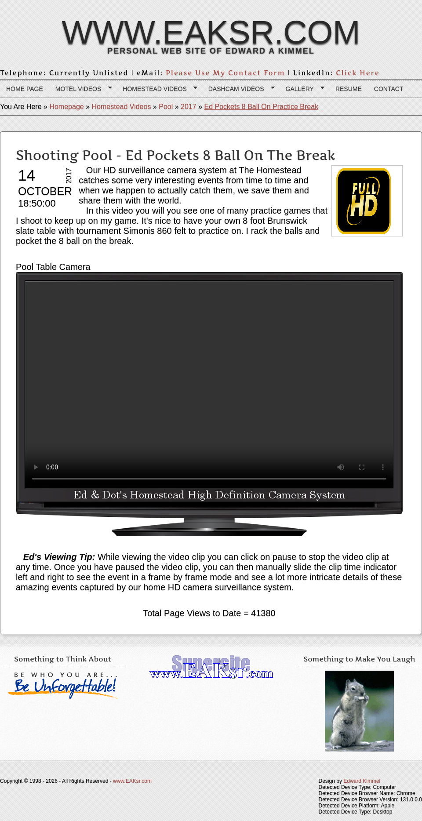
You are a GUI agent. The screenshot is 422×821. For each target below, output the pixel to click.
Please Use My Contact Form (225, 73)
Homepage (66, 106)
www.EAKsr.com (211, 32)
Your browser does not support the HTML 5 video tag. (209, 385)
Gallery (302, 89)
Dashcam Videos (238, 89)
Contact (389, 88)
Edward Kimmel (361, 781)
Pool (166, 106)
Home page (24, 88)
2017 (188, 106)
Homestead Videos (156, 89)
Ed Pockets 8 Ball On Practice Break (261, 106)
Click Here (357, 73)
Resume (348, 88)
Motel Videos (80, 89)
